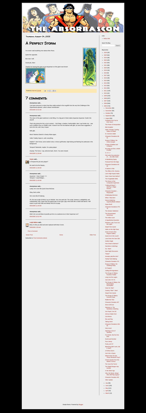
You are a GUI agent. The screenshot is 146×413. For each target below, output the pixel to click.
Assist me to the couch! (112, 236)
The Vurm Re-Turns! (111, 364)
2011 (105, 90)
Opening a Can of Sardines (110, 331)
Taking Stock (108, 321)
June (107, 385)
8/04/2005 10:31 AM (35, 109)
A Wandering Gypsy (111, 159)
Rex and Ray (109, 319)
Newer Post (29, 235)
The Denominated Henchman (110, 214)
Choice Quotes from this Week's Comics (112, 360)
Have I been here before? (112, 176)
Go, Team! (108, 248)
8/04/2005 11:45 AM (35, 205)
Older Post (93, 235)
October (108, 113)
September (108, 115)
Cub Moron (108, 316)
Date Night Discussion (111, 251)
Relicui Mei (107, 38)
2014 (105, 83)
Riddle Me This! (109, 299)
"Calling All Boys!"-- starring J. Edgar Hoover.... (110, 187)
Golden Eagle (109, 241)
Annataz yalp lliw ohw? (111, 256)
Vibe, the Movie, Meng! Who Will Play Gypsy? (112, 373)
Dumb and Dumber (110, 339)
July (106, 383)
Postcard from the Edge (112, 162)
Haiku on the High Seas (112, 229)
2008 (105, 98)
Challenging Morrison (111, 195)
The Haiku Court (110, 217)
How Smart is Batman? (111, 243)
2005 (105, 106)
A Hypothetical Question (112, 220)
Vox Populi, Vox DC (110, 311)
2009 (105, 95)
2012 (105, 88)
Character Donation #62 (112, 377)
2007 (105, 101)
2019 (105, 70)
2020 (105, 68)
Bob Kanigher (109, 127)
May (106, 388)
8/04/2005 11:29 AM (35, 153)
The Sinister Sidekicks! (111, 211)
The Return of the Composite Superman (112, 182)
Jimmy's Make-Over (111, 314)
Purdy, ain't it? (109, 344)
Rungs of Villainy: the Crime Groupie (111, 141)
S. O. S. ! (107, 152)
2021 (105, 65)
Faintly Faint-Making (111, 259)
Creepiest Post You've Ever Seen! (111, 121)
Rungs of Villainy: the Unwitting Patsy (111, 264)
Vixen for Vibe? (109, 288)
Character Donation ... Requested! (111, 191)
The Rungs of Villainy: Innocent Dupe (111, 296)
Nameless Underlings (111, 246)
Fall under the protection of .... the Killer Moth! (112, 156)
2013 (105, 85)
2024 (105, 57)
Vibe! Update (109, 380)
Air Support (108, 268)
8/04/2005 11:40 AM (35, 180)
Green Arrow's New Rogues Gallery (110, 232)
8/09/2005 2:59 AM (35, 227)
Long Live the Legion (111, 277)
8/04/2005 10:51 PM (35, 216)
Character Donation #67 (112, 302)
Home (61, 235)
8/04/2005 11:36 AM (35, 168)
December (108, 108)
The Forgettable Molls (111, 178)
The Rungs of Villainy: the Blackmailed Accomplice (112, 284)
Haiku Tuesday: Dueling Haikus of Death (112, 130)
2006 (105, 103)
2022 (105, 62)
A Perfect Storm (109, 350)
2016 (105, 78)
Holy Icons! (108, 328)
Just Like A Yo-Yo (110, 280)
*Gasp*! (107, 253)
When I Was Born (110, 197)
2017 (105, 75)
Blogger (81, 404)
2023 (105, 60)
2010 (105, 93)
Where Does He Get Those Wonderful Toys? (112, 356)
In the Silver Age (110, 370)
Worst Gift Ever (109, 304)
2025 (105, 55)
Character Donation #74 (112, 261)
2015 (105, 80)
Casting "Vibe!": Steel (111, 290)
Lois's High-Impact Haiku (112, 173)
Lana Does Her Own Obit (112, 238)
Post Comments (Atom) (40, 238)
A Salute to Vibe (109, 168)
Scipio (32, 159)
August (107, 118)
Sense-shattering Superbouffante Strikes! (112, 201)
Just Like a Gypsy (110, 353)
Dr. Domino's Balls (110, 134)
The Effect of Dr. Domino (112, 171)
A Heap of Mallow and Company (111, 145)
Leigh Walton (34, 222)
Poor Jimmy (108, 341)
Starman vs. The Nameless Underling (111, 308)
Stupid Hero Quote (110, 227)
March (107, 393)
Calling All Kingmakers (111, 270)
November (108, 110)
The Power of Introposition (112, 124)
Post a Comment (33, 231)
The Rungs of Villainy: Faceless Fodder (111, 273)
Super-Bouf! (108, 204)
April (106, 390)
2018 (105, 73)
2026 (105, 52)
